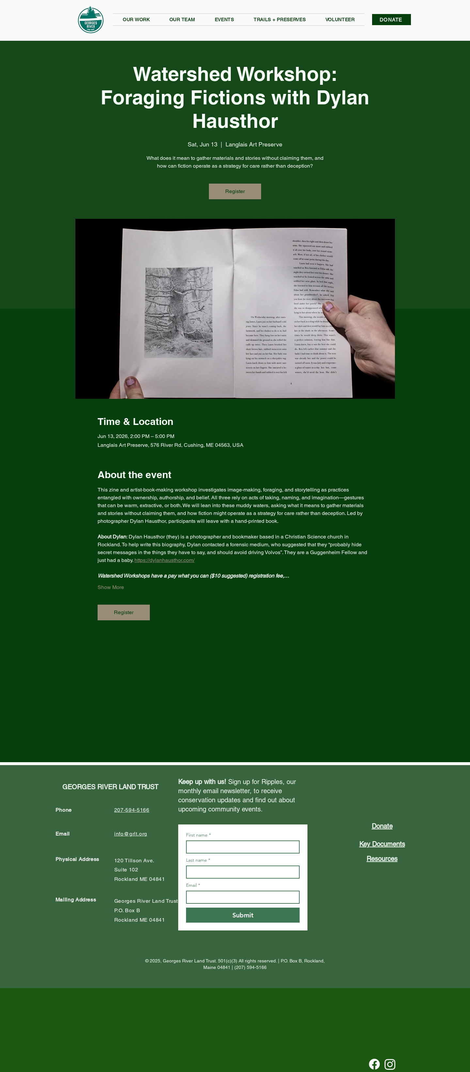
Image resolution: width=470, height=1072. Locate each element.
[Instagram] (390, 1064)
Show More (111, 587)
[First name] (241, 847)
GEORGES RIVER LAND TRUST (110, 787)
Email (193, 885)
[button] (136, 19)
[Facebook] (374, 1064)
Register (235, 191)
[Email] (241, 897)
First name (198, 835)
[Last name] (241, 872)
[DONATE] (391, 19)
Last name (198, 860)
